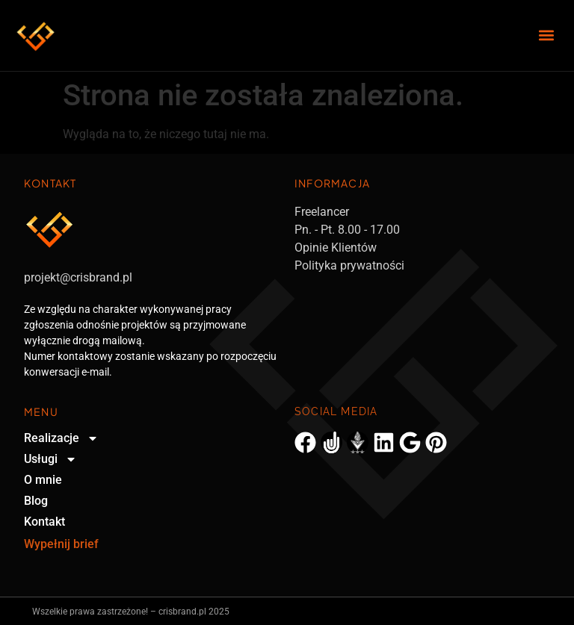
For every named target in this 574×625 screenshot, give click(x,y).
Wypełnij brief (61, 544)
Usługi (50, 459)
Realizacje (61, 438)
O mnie (43, 480)
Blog (36, 501)
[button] (546, 35)
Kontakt (44, 521)
